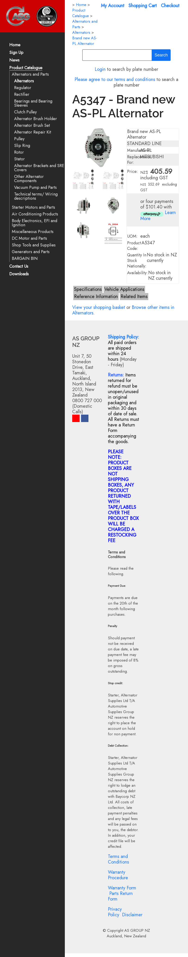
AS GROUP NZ (137, 930)
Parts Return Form (120, 896)
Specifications (88, 289)
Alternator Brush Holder (35, 119)
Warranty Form (122, 888)
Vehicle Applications (124, 289)
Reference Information (96, 296)
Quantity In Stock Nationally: (136, 260)
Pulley (19, 139)
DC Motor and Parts (29, 238)
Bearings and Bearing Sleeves (33, 103)
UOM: (132, 236)
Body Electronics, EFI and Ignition (34, 223)
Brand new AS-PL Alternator (84, 40)
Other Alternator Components (29, 178)
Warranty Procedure (118, 875)
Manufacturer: (139, 150)
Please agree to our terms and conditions (115, 79)
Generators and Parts (31, 252)
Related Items (134, 296)
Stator (19, 159)
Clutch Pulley (25, 112)
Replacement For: (138, 159)
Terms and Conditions (118, 859)
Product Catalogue (25, 68)
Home (14, 45)
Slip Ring (22, 145)
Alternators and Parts (30, 74)
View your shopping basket (98, 307)
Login (100, 69)
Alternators (24, 81)
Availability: (137, 273)
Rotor (19, 152)
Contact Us (18, 266)
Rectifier (21, 94)
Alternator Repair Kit (32, 132)
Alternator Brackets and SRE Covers (39, 168)
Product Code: (134, 246)
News (14, 60)
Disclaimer (132, 914)
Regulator (22, 88)
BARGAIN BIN (25, 258)
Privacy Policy (115, 912)
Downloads (19, 274)
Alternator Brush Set (32, 125)
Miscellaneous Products (32, 232)
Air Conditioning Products (35, 214)
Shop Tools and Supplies (34, 245)
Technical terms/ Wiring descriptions (36, 196)
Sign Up (16, 52)
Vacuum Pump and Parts (35, 187)
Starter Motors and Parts (33, 207)
